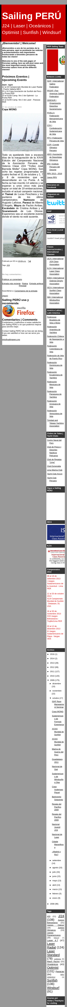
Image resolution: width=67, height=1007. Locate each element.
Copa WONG (57, 712)
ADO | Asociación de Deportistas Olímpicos (54, 157)
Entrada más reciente (11, 284)
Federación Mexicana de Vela (54, 385)
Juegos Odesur (55, 925)
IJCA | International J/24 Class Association (55, 262)
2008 (52, 904)
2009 (52, 680)
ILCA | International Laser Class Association (55, 271)
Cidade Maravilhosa (58, 845)
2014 (52, 658)
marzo (55, 889)
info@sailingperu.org (11, 340)
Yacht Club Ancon (54, 474)
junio (54, 876)
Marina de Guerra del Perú (57, 752)
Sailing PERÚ (31, 16)
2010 (52, 676)
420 (48, 916)
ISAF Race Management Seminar (58, 704)
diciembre (56, 684)
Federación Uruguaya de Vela (54, 404)
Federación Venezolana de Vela (54, 414)
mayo (55, 881)
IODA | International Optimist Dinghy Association (55, 281)
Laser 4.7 (52, 940)
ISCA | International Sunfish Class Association (55, 290)
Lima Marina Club (54, 470)
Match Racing (53, 961)
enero (55, 898)
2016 (52, 654)
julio (54, 872)
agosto (55, 868)
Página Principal (23, 285)
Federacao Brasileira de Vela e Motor (53, 320)
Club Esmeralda (54, 466)
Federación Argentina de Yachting (54, 330)
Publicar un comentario (12, 279)
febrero (55, 894)
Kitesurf (56, 938)
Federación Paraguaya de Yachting (54, 394)
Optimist (53, 967)
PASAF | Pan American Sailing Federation (55, 94)
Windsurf (53, 987)
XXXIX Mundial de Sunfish (58, 732)
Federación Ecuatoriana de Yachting (55, 375)
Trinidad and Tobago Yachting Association (55, 423)
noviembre (56, 691)
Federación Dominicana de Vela (54, 365)
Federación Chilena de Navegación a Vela (55, 339)
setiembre (56, 860)
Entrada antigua (36, 284)
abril (54, 885)
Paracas (60, 971)
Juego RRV (52, 177)
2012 (52, 667)
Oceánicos (52, 964)
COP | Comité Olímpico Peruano (53, 148)
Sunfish (52, 980)
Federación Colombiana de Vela (55, 349)
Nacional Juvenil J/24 (56, 827)
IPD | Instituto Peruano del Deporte (53, 167)
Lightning (57, 959)
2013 (52, 663)
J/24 (8, 265)
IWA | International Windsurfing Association (55, 300)
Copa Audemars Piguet (57, 790)
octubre (55, 698)
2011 (52, 671)
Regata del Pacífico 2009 (56, 807)
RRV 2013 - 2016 (54, 174)
